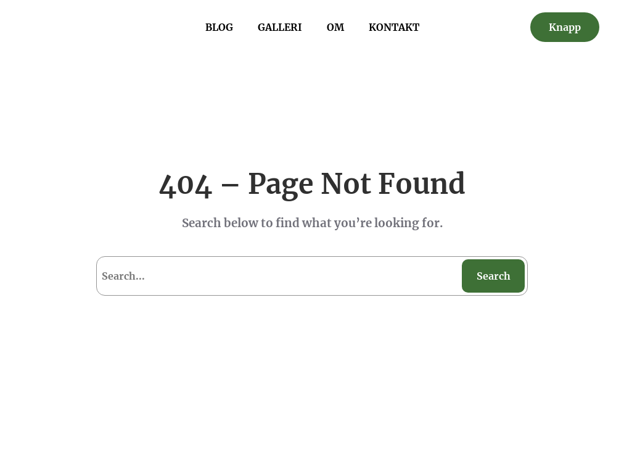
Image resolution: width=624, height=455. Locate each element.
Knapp (565, 27)
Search (494, 276)
